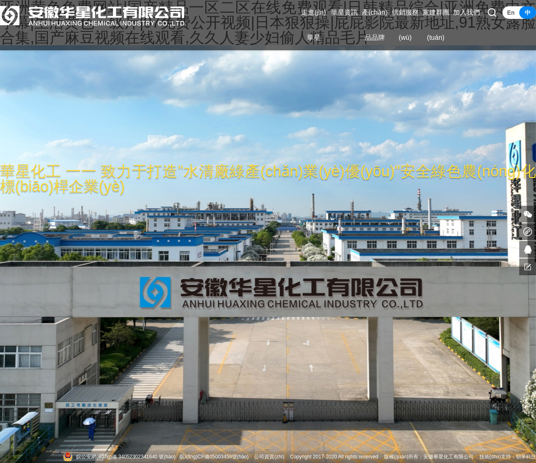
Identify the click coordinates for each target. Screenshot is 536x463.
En (511, 12)
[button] (492, 12)
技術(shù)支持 (495, 457)
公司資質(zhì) (269, 457)
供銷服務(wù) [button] (405, 25)
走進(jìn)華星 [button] (313, 25)
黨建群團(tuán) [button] (436, 25)
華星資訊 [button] (344, 12)
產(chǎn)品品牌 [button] (374, 25)
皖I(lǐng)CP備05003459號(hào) (214, 457)
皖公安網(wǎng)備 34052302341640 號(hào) (125, 457)
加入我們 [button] (466, 12)
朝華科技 (526, 457)
